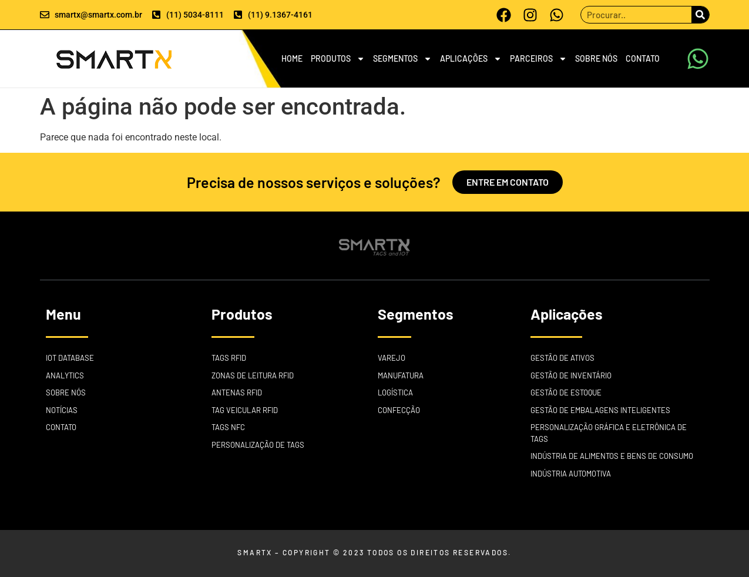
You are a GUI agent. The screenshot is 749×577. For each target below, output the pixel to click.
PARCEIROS (538, 59)
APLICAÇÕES (471, 59)
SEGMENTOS (402, 59)
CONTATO (643, 58)
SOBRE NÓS (596, 58)
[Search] (700, 14)
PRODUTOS (338, 59)
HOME (292, 58)
